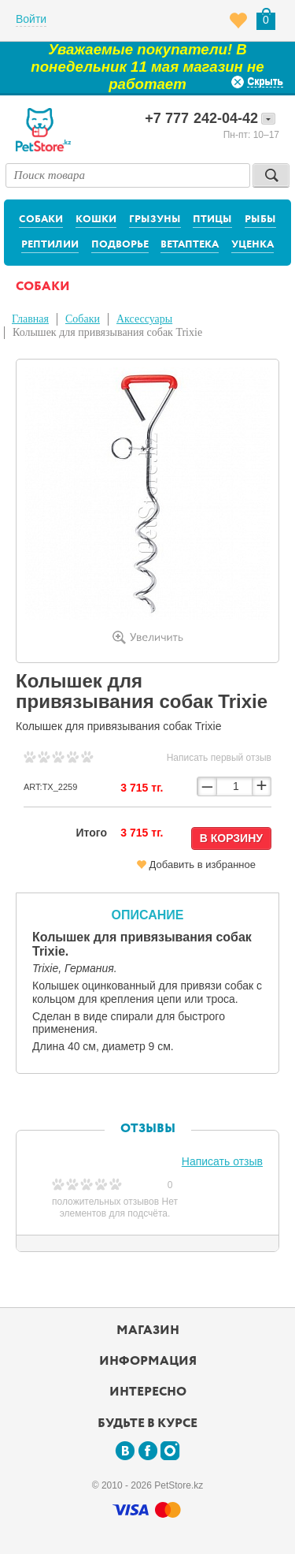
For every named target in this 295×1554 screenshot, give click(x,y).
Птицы (212, 219)
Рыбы (260, 219)
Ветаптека (189, 245)
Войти (31, 19)
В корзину (231, 838)
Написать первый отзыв (219, 757)
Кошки (96, 219)
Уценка (252, 245)
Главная (30, 319)
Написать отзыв (222, 1161)
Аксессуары (144, 319)
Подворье (120, 245)
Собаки (41, 219)
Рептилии (50, 245)
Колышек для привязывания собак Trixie (107, 332)
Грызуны (155, 219)
